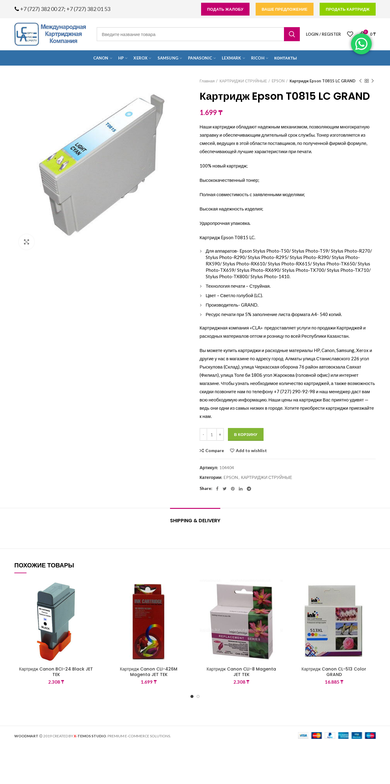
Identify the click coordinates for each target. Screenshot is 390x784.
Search (292, 34)
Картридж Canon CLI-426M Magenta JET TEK (149, 671)
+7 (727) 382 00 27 (42, 8)
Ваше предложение (285, 9)
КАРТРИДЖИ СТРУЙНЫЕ (243, 80)
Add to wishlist (251, 450)
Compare (214, 450)
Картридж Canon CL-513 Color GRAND (334, 671)
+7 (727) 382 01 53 (88, 8)
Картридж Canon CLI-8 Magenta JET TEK (241, 671)
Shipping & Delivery (195, 520)
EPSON (278, 80)
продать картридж (348, 9)
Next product (372, 81)
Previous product (360, 81)
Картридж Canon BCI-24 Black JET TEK (56, 671)
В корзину (245, 434)
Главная (207, 80)
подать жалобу (225, 9)
